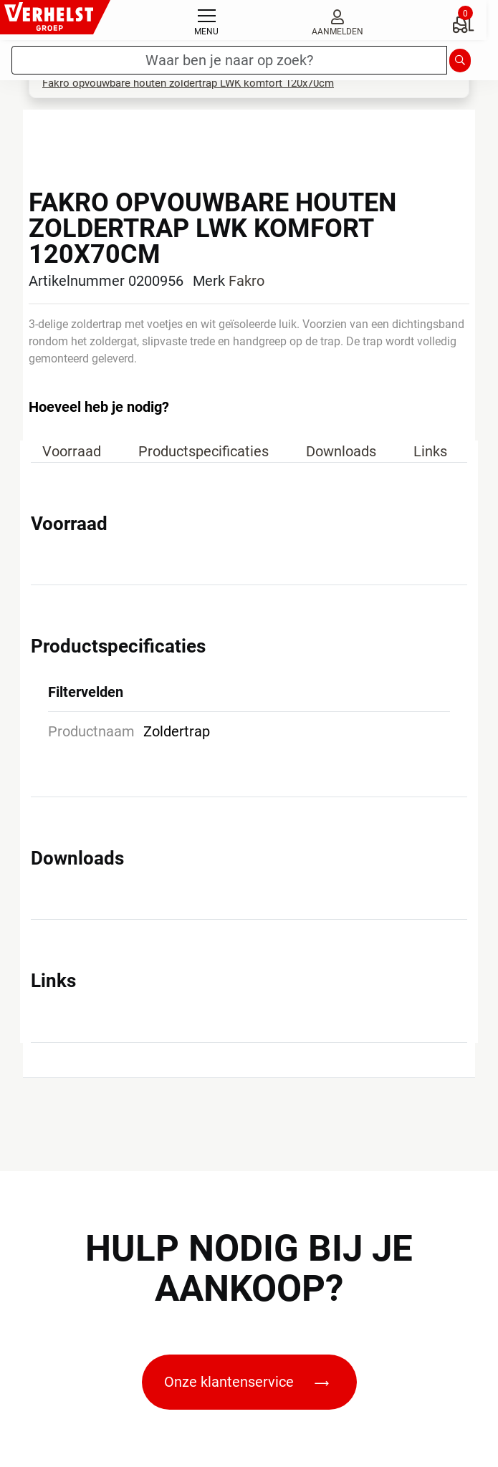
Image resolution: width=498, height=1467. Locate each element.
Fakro (246, 280)
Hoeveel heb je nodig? (99, 406)
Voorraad (71, 451)
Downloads (341, 451)
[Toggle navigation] (206, 20)
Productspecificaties (203, 451)
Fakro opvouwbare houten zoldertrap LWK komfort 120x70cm (188, 83)
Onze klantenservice (246, 1381)
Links (430, 451)
